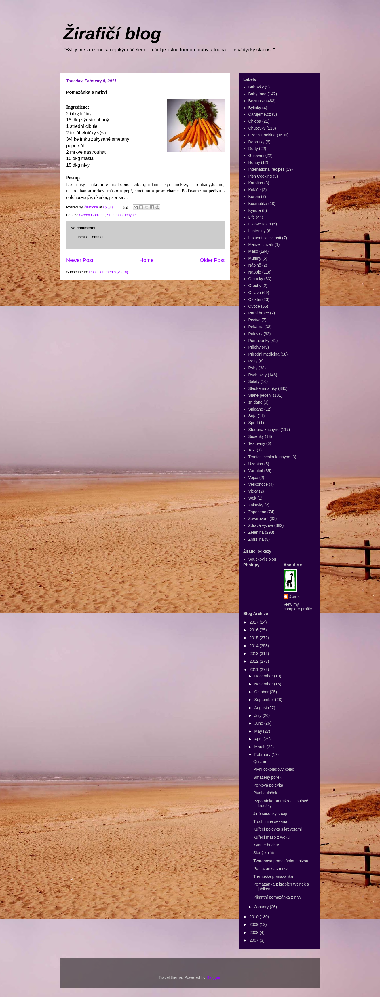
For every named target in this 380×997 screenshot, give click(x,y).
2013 (255, 653)
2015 (255, 637)
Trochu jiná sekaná (270, 821)
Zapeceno (257, 512)
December (264, 676)
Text (252, 450)
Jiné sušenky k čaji (270, 813)
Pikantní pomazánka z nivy (277, 897)
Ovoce (254, 306)
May (258, 731)
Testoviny (256, 443)
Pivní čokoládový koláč (273, 769)
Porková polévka (268, 785)
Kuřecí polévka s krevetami (277, 829)
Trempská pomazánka (273, 876)
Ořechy (254, 285)
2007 (255, 940)
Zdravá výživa (260, 525)
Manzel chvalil (261, 244)
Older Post (212, 260)
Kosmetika (257, 203)
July (258, 715)
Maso (253, 251)
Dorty (253, 148)
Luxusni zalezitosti (264, 238)
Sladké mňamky (262, 388)
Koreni (254, 196)
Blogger (213, 977)
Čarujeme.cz (259, 114)
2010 (255, 916)
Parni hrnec (258, 313)
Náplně (254, 265)
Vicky (253, 491)
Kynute (254, 210)
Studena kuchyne (121, 215)
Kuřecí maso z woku (271, 837)
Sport (253, 422)
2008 (255, 932)
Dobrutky (256, 142)
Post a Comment (92, 237)
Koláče (254, 189)
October (262, 692)
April (258, 739)
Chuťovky (257, 128)
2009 (255, 924)
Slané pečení (260, 395)
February (262, 754)
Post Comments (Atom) (108, 272)
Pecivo (254, 320)
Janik (294, 596)
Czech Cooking (92, 215)
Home (147, 260)
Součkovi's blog (262, 559)
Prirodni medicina (264, 354)
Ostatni (254, 299)
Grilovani (256, 155)
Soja (252, 415)
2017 (255, 622)
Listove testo (259, 224)
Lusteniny (257, 231)
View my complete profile (298, 606)
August (261, 707)
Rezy (253, 361)
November (264, 684)
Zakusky (255, 505)
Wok (252, 498)
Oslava (254, 292)
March (260, 747)
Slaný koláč (263, 852)
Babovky (256, 87)
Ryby (253, 368)
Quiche (259, 761)
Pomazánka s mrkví (271, 868)
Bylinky (254, 107)
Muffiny (254, 258)
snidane (255, 402)
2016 (255, 630)
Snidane (255, 409)
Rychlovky (257, 375)
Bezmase (256, 100)
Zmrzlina (256, 539)
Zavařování (258, 518)
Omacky (255, 278)
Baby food (257, 94)
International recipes (266, 169)
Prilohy (254, 347)
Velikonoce (258, 484)
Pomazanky (258, 340)
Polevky (255, 333)
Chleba (254, 121)
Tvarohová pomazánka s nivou (280, 861)
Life (251, 217)
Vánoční (255, 470)
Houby (254, 162)
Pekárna (255, 326)
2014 (255, 645)
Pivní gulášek (265, 793)
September (264, 699)
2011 (255, 669)
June (259, 723)
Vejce (253, 477)
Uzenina (255, 464)
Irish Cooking (260, 176)
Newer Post (79, 260)
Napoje (254, 272)
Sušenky (256, 436)
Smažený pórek (267, 777)
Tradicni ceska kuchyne (269, 457)
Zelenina (256, 532)
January (262, 907)
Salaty (254, 381)
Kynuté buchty (266, 845)
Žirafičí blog (112, 33)
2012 (255, 661)
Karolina (255, 183)
